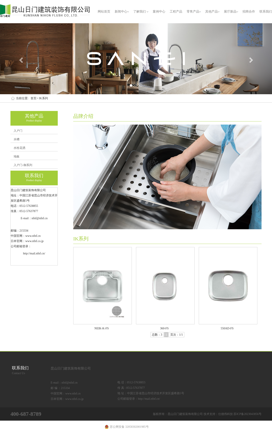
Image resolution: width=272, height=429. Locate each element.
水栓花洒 (19, 147)
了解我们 (140, 11)
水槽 (16, 139)
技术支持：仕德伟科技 (218, 414)
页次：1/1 (176, 334)
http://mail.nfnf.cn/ (34, 253)
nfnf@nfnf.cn (69, 382)
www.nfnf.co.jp (74, 399)
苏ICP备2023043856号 (248, 414)
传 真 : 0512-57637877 (131, 387)
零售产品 (194, 11)
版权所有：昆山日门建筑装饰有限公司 (178, 414)
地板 (16, 156)
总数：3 (157, 334)
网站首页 (104, 11)
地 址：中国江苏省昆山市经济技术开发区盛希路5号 (150, 393)
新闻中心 (122, 11)
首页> (34, 98)
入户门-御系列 (23, 165)
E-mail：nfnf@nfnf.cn (34, 218)
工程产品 (176, 11)
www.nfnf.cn (73, 393)
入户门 (18, 130)
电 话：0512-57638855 (131, 382)
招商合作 (248, 11)
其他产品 (212, 11)
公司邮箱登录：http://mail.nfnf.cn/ (138, 398)
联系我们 (265, 11)
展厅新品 (231, 11)
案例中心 (159, 11)
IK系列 (43, 98)
